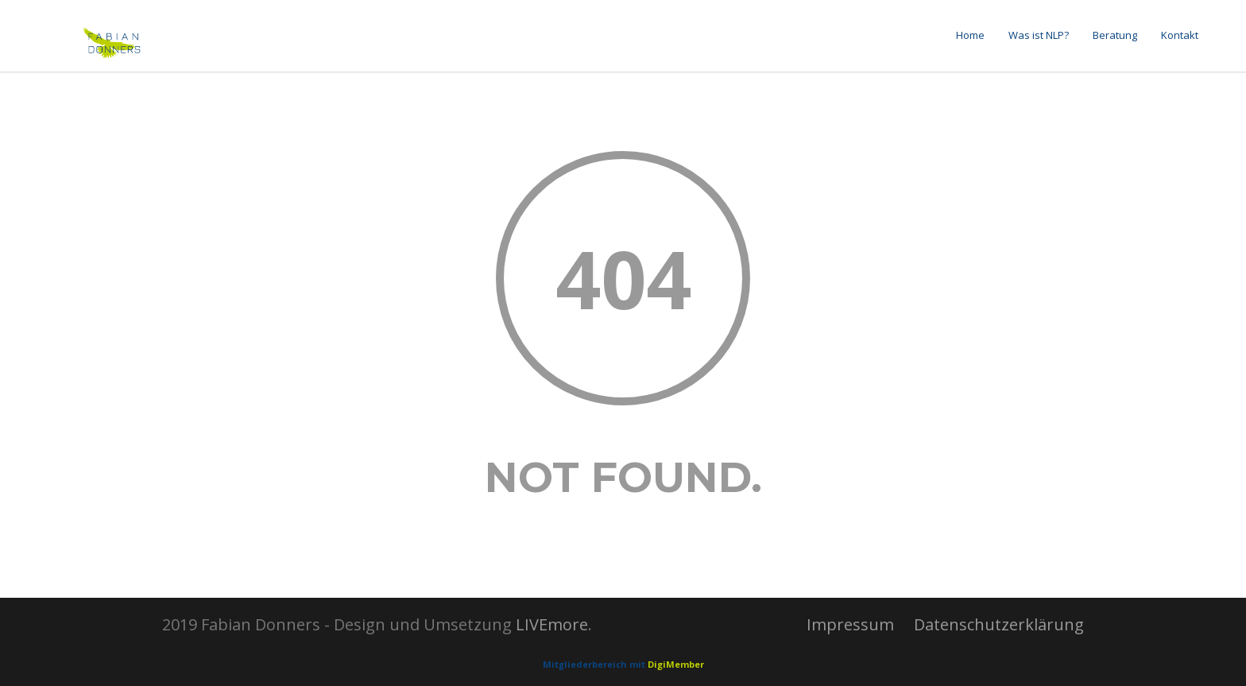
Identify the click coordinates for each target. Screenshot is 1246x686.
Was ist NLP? (1038, 35)
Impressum (850, 624)
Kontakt (1179, 35)
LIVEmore (552, 624)
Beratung (1115, 35)
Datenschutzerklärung (999, 624)
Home (970, 35)
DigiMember (676, 664)
